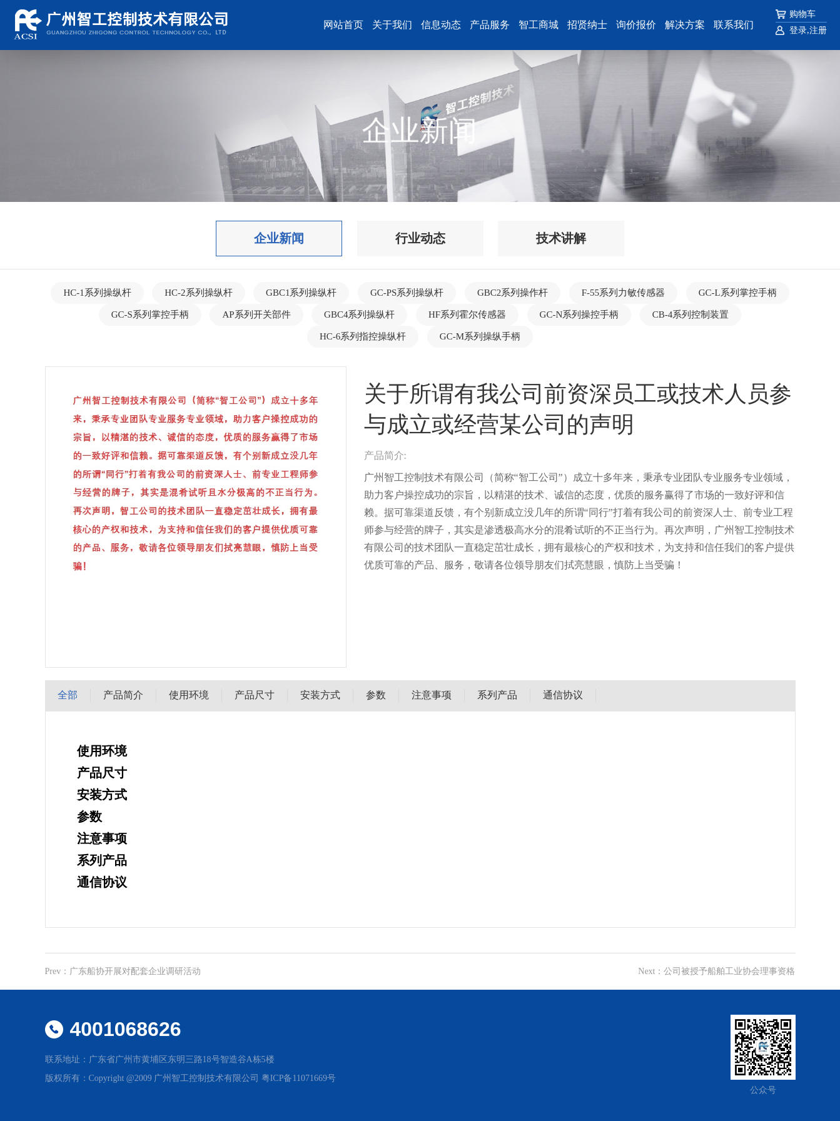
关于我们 (392, 24)
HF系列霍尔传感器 (467, 314)
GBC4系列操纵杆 (359, 314)
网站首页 (343, 24)
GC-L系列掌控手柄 (738, 293)
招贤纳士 (587, 24)
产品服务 (490, 24)
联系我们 (734, 24)
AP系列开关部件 (256, 314)
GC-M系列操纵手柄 (480, 336)
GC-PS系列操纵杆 (407, 293)
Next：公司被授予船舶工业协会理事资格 (716, 971)
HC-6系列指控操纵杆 (363, 336)
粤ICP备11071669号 (298, 1078)
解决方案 (685, 24)
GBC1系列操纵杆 (301, 293)
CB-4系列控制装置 (690, 314)
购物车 (802, 14)
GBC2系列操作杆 (512, 293)
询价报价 (636, 24)
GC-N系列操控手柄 (579, 314)
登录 (798, 30)
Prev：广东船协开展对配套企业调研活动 (123, 971)
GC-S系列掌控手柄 (150, 314)
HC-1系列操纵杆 (97, 293)
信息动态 (441, 24)
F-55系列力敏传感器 (623, 293)
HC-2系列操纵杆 (198, 293)
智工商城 (539, 24)
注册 (818, 30)
